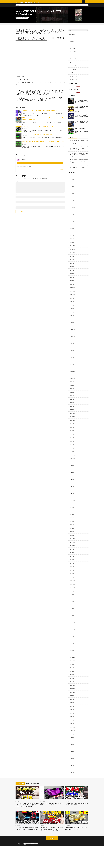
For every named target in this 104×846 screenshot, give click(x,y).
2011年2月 (72, 676)
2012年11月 (72, 620)
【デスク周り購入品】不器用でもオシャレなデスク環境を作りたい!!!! (81, 123)
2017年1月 (72, 448)
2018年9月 (72, 379)
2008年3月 (72, 758)
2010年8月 (72, 693)
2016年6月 (72, 472)
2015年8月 (72, 507)
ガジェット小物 (73, 52)
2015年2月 (72, 527)
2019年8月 (72, 341)
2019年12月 (72, 327)
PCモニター (72, 39)
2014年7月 (72, 551)
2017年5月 (72, 434)
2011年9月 (72, 658)
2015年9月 (72, 503)
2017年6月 (72, 431)
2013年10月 (72, 582)
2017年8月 (72, 424)
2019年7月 (72, 345)
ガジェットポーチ (73, 49)
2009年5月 (72, 738)
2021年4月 (72, 272)
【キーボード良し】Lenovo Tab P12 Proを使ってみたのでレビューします (39, 111)
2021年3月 (72, 276)
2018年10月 (72, 376)
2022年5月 (72, 227)
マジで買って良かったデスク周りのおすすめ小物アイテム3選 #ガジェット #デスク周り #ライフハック (79, 143)
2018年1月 (72, 407)
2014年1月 (72, 572)
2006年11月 (72, 762)
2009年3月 (72, 745)
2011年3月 (72, 672)
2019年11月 (72, 331)
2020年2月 (72, 321)
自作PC (71, 73)
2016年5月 (72, 476)
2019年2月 (72, 362)
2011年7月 (72, 662)
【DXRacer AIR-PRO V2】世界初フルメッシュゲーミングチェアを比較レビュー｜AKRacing (76, 798)
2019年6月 (72, 348)
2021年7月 (72, 262)
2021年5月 (72, 269)
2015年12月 (72, 493)
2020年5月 (72, 310)
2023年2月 (72, 196)
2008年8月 (72, 751)
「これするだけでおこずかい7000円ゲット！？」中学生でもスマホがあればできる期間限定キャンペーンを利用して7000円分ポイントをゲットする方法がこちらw (40, 33)
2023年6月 (72, 183)
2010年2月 (72, 713)
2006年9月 (72, 765)
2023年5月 (72, 186)
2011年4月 (72, 669)
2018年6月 (72, 389)
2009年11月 (72, 720)
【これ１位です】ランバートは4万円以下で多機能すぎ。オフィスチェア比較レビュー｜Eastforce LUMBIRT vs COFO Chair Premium (81, 109)
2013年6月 (72, 596)
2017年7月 (72, 427)
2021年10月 (72, 252)
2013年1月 (72, 614)
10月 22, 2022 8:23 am (22, 164)
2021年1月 (72, 283)
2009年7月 (72, 731)
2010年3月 (72, 710)
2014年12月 (72, 534)
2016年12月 (72, 451)
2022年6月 (72, 224)
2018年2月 (72, 403)
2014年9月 (72, 545)
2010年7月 (72, 696)
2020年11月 (72, 289)
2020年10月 (72, 293)
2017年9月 (72, 420)
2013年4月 (72, 603)
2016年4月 (72, 479)
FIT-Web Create (36, 843)
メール (17, 201)
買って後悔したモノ (74, 80)
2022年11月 (72, 207)
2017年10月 (72, 417)
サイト (17, 206)
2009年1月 (72, 748)
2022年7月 (72, 221)
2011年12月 (72, 651)
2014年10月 (72, 541)
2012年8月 (72, 631)
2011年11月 (72, 655)
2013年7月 (72, 593)
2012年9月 (72, 627)
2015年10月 (72, 500)
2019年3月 (72, 358)
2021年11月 (72, 248)
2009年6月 (72, 734)
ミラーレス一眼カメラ (74, 66)
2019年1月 (72, 365)
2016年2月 (72, 486)
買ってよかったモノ (74, 77)
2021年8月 (72, 258)
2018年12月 (72, 369)
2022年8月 (72, 217)
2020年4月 (72, 314)
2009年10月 (72, 724)
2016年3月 (72, 483)
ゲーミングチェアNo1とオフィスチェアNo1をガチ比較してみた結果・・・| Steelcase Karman (27, 825)
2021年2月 (72, 279)
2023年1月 (72, 200)
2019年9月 (72, 338)
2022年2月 (72, 238)
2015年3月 (72, 524)
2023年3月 (72, 193)
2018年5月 (72, 393)
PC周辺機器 (25, 18)
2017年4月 (72, 438)
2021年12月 (72, 245)
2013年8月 (72, 589)
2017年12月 (72, 410)
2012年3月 (72, 645)
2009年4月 (72, 741)
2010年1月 (72, 717)
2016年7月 (72, 469)
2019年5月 (72, 352)
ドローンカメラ (73, 59)
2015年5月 (72, 517)
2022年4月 (72, 231)
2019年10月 (72, 334)
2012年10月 (72, 624)
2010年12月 (72, 679)
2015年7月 (72, 510)
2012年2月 (72, 648)
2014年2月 (72, 569)
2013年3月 (72, 607)
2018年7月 (72, 386)
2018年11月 (72, 372)
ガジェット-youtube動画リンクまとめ (31, 841)
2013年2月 (72, 610)
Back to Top (52, 836)
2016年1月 (72, 489)
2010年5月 (72, 703)
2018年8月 (72, 383)
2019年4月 (72, 355)
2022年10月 (72, 210)
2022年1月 (72, 241)
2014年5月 (72, 558)
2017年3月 (72, 441)
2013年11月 (72, 579)
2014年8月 (72, 548)
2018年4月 (72, 396)
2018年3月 (72, 400)
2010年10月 (72, 686)
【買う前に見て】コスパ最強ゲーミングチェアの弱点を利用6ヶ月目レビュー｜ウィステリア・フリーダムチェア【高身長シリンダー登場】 (52, 826)
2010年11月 (72, 682)
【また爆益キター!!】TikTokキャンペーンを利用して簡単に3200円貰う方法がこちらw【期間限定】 (40, 40)
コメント (17, 182)
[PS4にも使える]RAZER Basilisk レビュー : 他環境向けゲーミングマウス (39, 128)
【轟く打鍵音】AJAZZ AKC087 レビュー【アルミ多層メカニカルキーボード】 (76, 824)
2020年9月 (72, 296)
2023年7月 (72, 179)
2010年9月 (72, 689)
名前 (17, 195)
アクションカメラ (73, 46)
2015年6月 (72, 514)
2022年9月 (72, 214)
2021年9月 (72, 255)
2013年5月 (72, 600)
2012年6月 (72, 638)
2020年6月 (72, 307)
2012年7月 (72, 634)
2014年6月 (72, 555)
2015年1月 (72, 531)
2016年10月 (72, 458)
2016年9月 (72, 462)
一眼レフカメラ (73, 70)
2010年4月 (72, 707)
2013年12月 (72, 576)
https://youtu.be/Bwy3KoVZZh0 (24, 167)
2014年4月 (72, 562)
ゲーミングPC (73, 56)
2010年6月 (72, 700)
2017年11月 (72, 414)
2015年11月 (72, 496)
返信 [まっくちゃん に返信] (61, 170)
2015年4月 (72, 520)
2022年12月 (72, 203)
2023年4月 (72, 190)
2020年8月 (72, 300)
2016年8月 (72, 465)
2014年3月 (72, 565)
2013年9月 (72, 586)
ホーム (71, 63)
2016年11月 (72, 455)
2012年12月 (72, 617)
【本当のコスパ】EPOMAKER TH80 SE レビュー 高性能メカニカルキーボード (51, 797)
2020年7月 (72, 303)
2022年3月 (72, 234)
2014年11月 (72, 538)
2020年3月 (72, 317)
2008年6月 (72, 755)
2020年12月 (72, 286)
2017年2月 (72, 445)
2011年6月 (72, 665)
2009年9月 (72, 727)
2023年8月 (72, 176)
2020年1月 (72, 324)
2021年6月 (72, 265)
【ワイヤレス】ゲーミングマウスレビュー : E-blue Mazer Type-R (37, 135)
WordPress (48, 843)
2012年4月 (72, 641)
